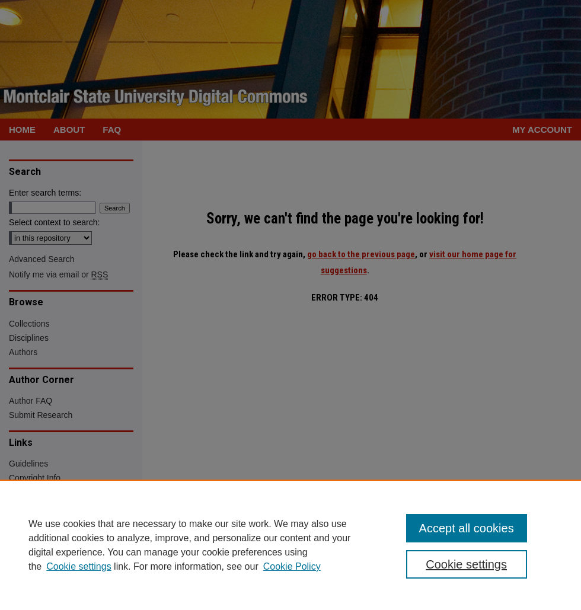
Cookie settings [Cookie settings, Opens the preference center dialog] (466, 564)
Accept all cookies (466, 528)
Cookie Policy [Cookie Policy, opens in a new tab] (292, 566)
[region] (290, 545)
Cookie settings (78, 566)
